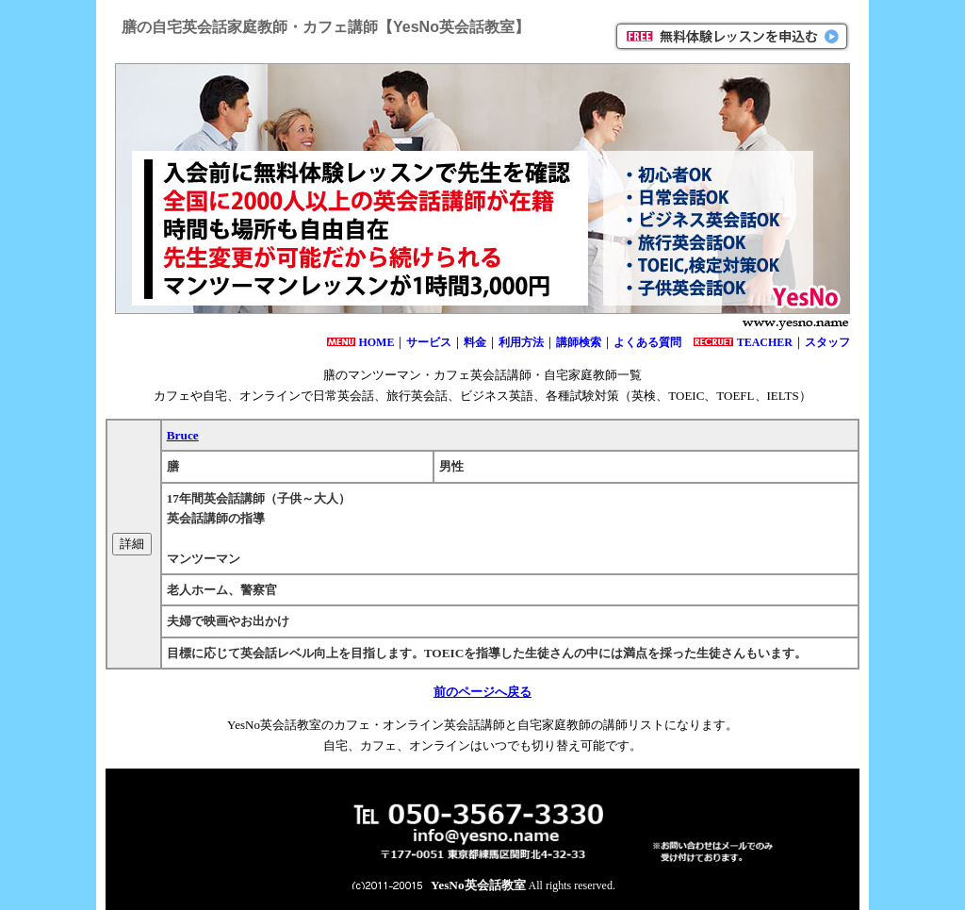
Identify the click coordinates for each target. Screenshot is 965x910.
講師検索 (578, 342)
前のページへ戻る (482, 692)
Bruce (183, 435)
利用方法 (521, 342)
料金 (475, 342)
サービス (428, 342)
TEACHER (765, 342)
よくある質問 (647, 342)
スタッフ (827, 342)
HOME (376, 342)
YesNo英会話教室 (478, 885)
